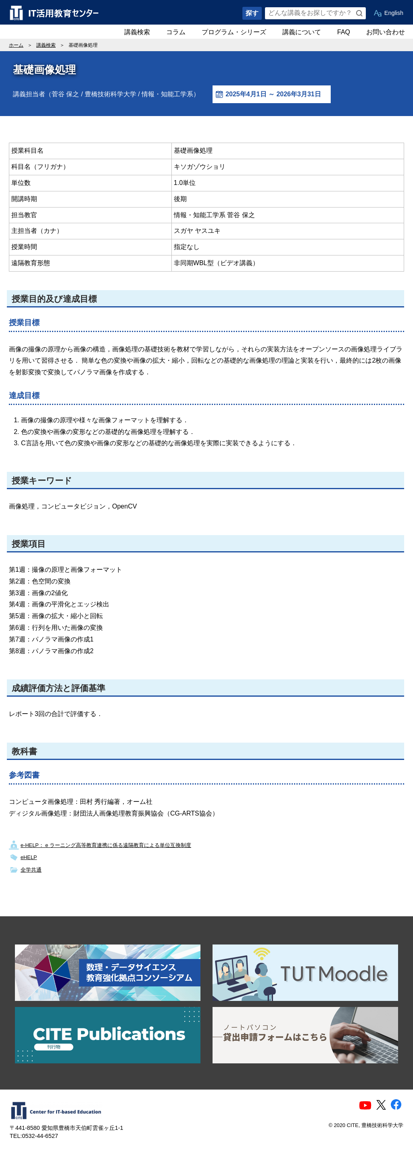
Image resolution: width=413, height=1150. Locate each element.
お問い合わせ (385, 32)
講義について (301, 32)
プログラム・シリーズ (234, 32)
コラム (176, 32)
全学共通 (31, 870)
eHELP (29, 857)
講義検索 (137, 32)
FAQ (343, 32)
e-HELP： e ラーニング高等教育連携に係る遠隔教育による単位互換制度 (106, 845)
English (393, 13)
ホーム (16, 45)
